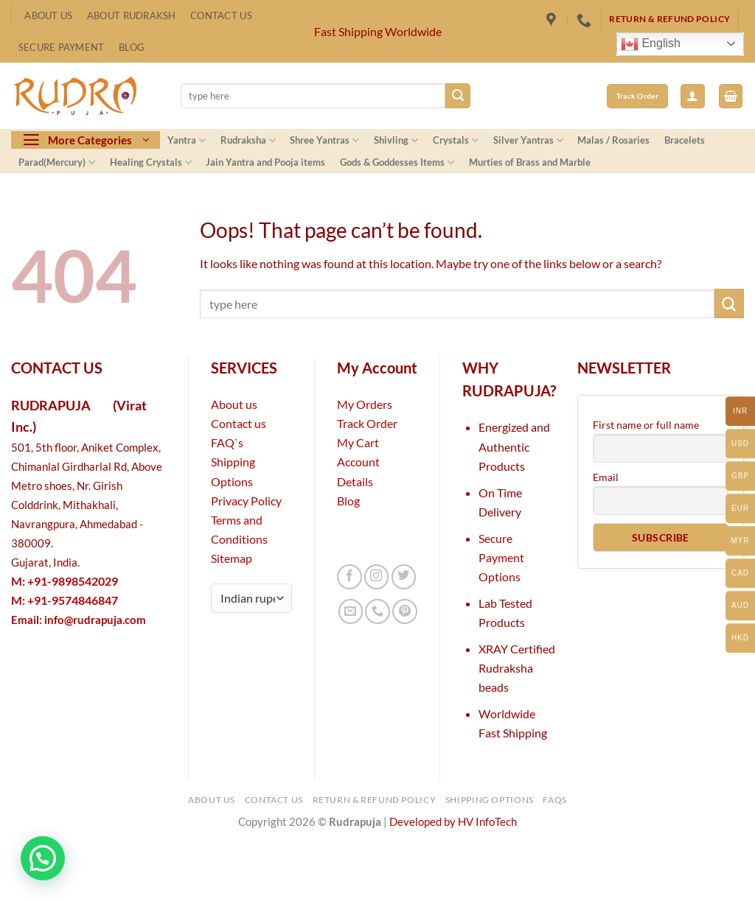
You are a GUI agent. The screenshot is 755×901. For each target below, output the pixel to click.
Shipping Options (489, 799)
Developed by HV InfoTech (453, 822)
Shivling (396, 140)
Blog (132, 47)
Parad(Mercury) (56, 162)
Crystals (456, 140)
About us (234, 404)
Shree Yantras (324, 140)
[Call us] (377, 611)
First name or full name (646, 424)
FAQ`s (227, 442)
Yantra (186, 140)
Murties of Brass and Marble (530, 162)
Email (606, 477)
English (651, 44)
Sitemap (231, 558)
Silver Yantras (528, 140)
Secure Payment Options (501, 557)
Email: (78, 620)
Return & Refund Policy (374, 799)
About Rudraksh (131, 15)
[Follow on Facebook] (349, 576)
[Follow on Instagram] (376, 576)
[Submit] (458, 95)
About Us (48, 15)
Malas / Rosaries (613, 140)
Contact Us (221, 15)
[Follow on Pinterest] (404, 611)
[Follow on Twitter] (404, 576)
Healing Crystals (151, 162)
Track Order (367, 423)
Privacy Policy (246, 501)
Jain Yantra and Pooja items (265, 162)
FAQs (555, 799)
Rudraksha (248, 140)
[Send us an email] (350, 611)
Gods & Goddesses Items (397, 162)
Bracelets (684, 140)
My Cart (358, 442)
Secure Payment (61, 47)
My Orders (364, 404)
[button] (693, 96)
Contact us (238, 423)
